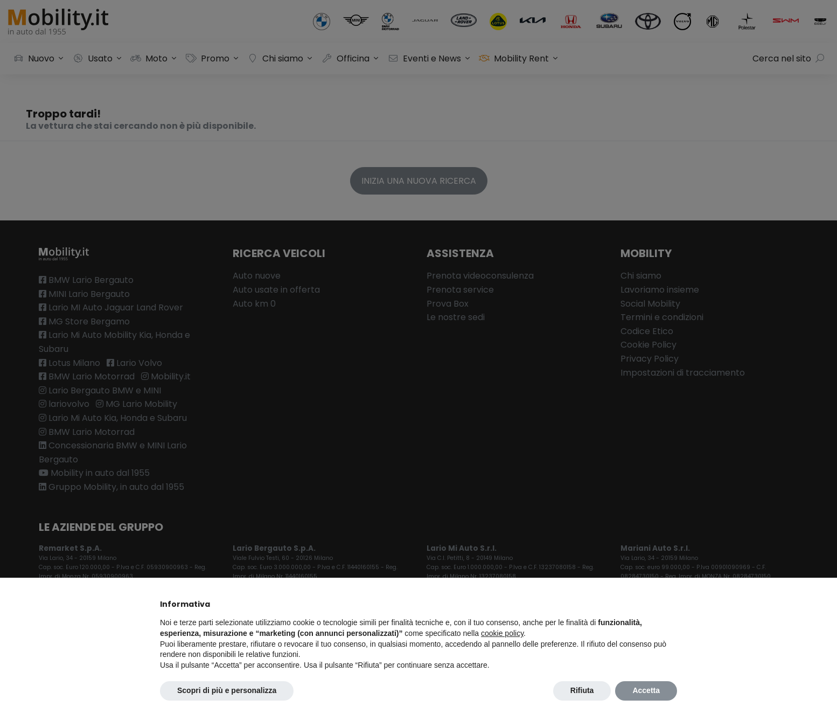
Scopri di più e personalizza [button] (226, 690)
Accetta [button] (646, 690)
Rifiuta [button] (582, 690)
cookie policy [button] (502, 633)
